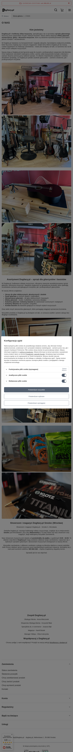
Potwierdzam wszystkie (36, 390)
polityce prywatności (26, 352)
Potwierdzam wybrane (36, 396)
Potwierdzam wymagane (36, 403)
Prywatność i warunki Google (35, 354)
